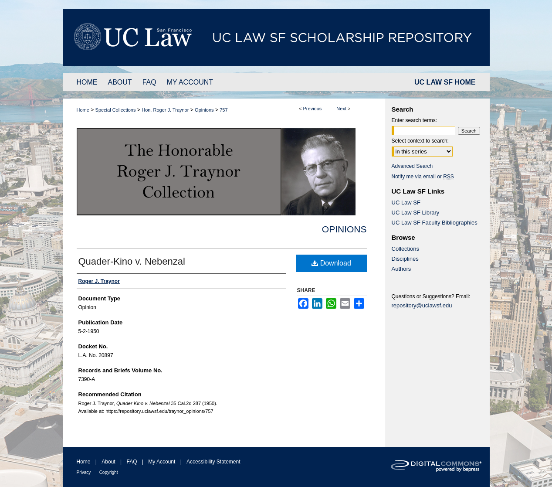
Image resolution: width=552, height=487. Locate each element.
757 (223, 109)
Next (341, 108)
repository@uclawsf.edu (422, 305)
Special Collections (115, 109)
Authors (401, 269)
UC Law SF (406, 202)
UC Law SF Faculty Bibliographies (434, 222)
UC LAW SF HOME (444, 82)
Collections (406, 248)
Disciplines (405, 258)
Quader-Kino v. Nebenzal (131, 261)
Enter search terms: (414, 120)
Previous (312, 108)
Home (83, 109)
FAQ (131, 462)
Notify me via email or (423, 177)
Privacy (84, 472)
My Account (161, 462)
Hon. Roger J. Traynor (165, 109)
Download (331, 263)
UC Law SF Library (416, 212)
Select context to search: (420, 141)
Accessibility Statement (213, 462)
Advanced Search (412, 166)
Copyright (108, 472)
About (108, 462)
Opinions (204, 109)
